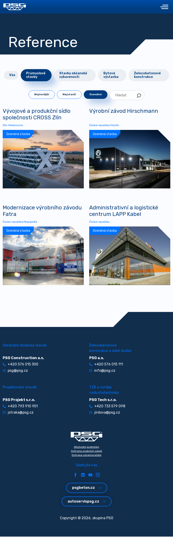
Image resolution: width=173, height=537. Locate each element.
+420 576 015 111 (106, 365)
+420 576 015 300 (20, 365)
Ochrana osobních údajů (86, 451)
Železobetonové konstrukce (147, 75)
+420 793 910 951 (20, 406)
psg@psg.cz (15, 371)
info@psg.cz (102, 371)
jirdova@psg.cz (104, 413)
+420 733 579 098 (107, 406)
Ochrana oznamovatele (86, 455)
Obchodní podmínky (86, 447)
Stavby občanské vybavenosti (73, 75)
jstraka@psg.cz (18, 413)
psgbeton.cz (86, 488)
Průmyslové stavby (36, 75)
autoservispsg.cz (86, 501)
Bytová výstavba (110, 75)
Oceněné (95, 94)
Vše (12, 75)
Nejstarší (69, 94)
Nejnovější (41, 94)
